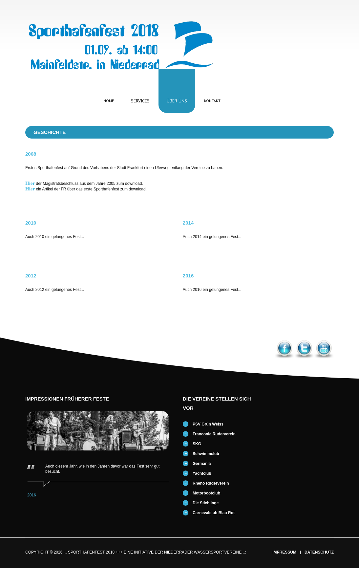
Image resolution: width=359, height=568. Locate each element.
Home (108, 100)
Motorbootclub (206, 493)
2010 (30, 223)
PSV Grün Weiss (208, 424)
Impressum (284, 552)
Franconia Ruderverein (214, 434)
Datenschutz (319, 552)
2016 (188, 275)
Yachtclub (202, 473)
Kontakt (212, 100)
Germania (202, 463)
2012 (30, 275)
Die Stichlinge (206, 503)
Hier (30, 183)
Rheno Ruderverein (211, 483)
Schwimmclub (206, 453)
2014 (188, 223)
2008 (30, 154)
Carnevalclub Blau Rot (214, 513)
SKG (197, 444)
